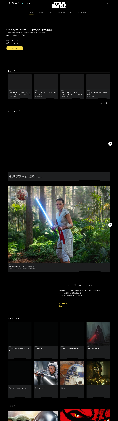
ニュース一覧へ (104, 103)
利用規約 (54, 416)
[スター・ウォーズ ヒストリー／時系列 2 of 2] (85, 167)
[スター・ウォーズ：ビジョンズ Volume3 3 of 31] (93, 357)
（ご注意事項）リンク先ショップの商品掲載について (78, 416)
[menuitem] (31, 13)
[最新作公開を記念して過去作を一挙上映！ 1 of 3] (24, 124)
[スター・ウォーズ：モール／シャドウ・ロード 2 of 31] (58, 357)
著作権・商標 (61, 416)
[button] (52, 61)
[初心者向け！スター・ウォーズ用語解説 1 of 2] (33, 167)
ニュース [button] (15, 48)
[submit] (108, 4)
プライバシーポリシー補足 (43, 416)
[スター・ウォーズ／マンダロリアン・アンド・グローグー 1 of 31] (24, 357)
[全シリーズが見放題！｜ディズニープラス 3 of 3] (93, 124)
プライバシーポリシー (30, 416)
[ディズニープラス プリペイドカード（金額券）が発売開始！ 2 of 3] (58, 124)
